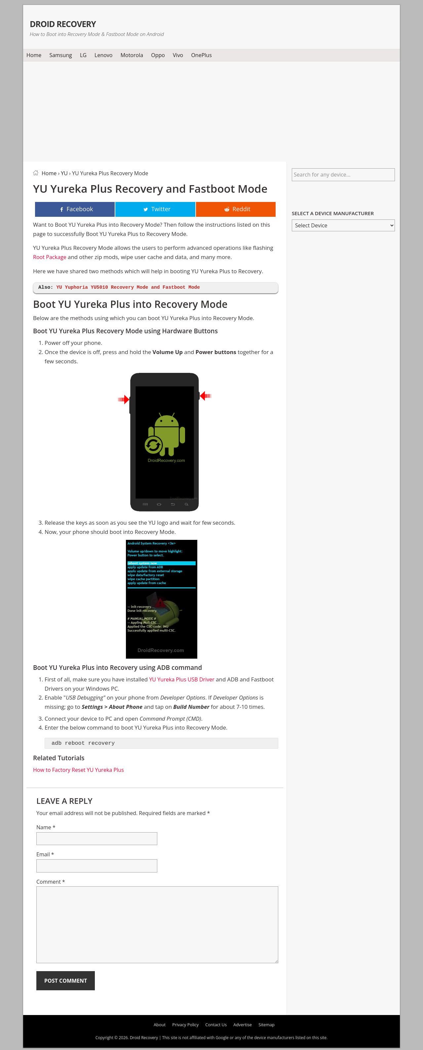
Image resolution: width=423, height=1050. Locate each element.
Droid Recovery (80, 22)
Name (46, 827)
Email (45, 855)
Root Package (50, 257)
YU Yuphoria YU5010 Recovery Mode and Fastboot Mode (131, 288)
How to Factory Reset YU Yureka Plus (80, 770)
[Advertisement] (211, 110)
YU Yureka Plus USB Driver (183, 680)
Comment (50, 882)
